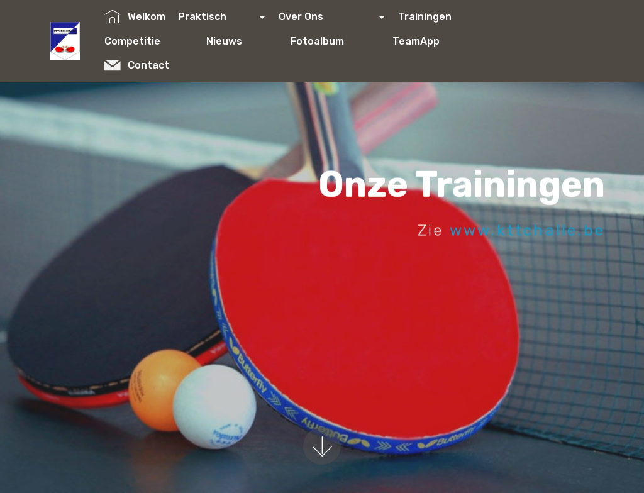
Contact (154, 65)
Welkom (134, 17)
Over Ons (327, 17)
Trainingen (445, 17)
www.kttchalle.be (527, 231)
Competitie (148, 41)
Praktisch (217, 17)
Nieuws (241, 41)
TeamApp (433, 41)
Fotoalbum (335, 41)
